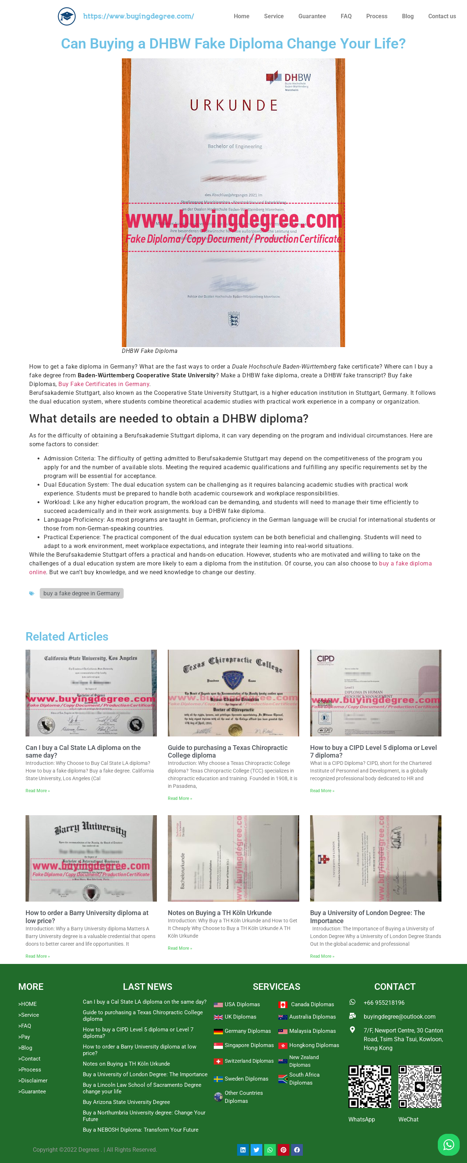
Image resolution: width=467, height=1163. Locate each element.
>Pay (24, 1037)
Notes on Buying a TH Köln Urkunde (220, 913)
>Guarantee (32, 1091)
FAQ (346, 16)
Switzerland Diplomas (249, 1061)
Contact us (442, 16)
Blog (408, 16)
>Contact (29, 1058)
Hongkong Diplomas (314, 1045)
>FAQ (24, 1026)
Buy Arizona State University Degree (126, 1102)
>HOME (27, 1004)
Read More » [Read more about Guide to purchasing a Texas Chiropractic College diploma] (180, 798)
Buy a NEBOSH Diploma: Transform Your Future (140, 1130)
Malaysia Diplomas (312, 1031)
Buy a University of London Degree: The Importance (145, 1074)
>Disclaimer (32, 1080)
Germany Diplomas (248, 1031)
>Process (29, 1069)
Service (274, 16)
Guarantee (312, 16)
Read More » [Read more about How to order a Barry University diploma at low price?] (38, 956)
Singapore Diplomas (249, 1045)
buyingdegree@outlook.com (400, 1016)
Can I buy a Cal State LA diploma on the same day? (145, 1002)
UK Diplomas (240, 1017)
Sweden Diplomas (247, 1079)
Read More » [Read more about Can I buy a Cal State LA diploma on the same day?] (38, 790)
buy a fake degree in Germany (81, 593)
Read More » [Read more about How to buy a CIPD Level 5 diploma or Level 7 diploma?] (322, 790)
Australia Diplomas (312, 1017)
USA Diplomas (242, 1004)
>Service (28, 1015)
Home (242, 16)
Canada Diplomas (312, 1004)
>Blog (25, 1048)
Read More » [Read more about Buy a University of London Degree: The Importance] (322, 956)
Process (376, 16)
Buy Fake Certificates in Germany (103, 384)
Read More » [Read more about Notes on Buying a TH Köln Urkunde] (180, 948)
